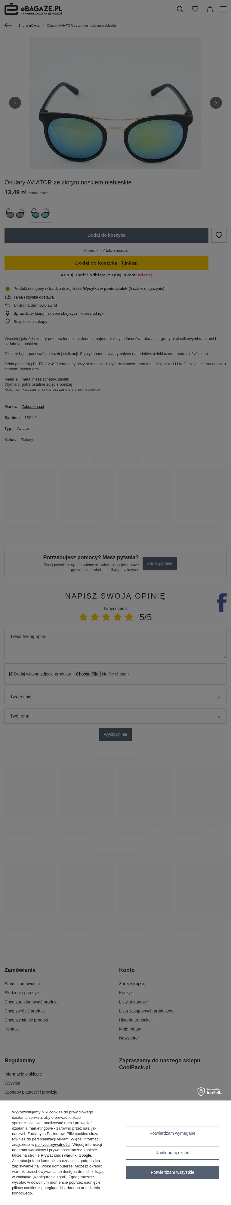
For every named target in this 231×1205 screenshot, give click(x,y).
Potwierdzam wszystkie (172, 1172)
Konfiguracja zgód (172, 1152)
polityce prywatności (52, 1144)
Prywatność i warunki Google (66, 1155)
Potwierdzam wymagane (172, 1133)
